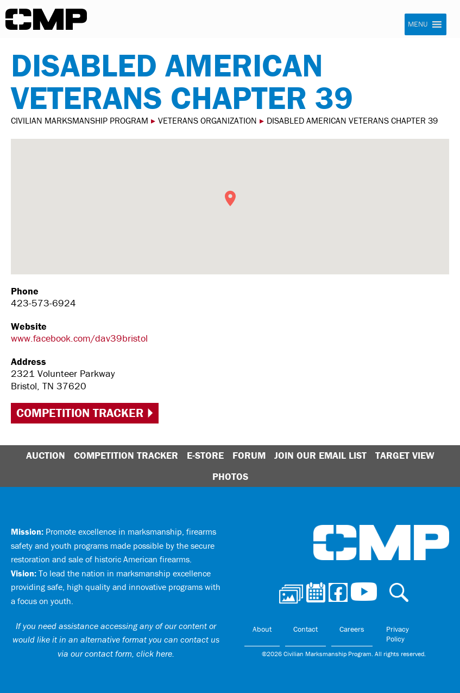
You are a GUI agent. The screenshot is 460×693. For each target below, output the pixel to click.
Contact (305, 629)
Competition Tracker (79, 413)
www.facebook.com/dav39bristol (79, 338)
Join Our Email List (320, 455)
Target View (404, 455)
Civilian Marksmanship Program (46, 19)
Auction (45, 455)
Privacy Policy (397, 634)
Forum (249, 455)
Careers (351, 629)
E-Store (205, 455)
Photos (230, 476)
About (262, 629)
